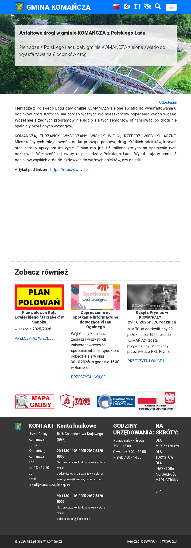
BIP (158, 491)
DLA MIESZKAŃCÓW (167, 443)
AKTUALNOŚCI (166, 474)
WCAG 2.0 (169, 541)
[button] (27, 401)
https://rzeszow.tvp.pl (69, 169)
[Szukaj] (156, 7)
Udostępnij (168, 102)
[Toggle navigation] (171, 7)
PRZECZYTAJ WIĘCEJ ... (34, 338)
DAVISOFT (151, 541)
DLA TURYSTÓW (164, 454)
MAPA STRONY (167, 480)
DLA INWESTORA (165, 466)
